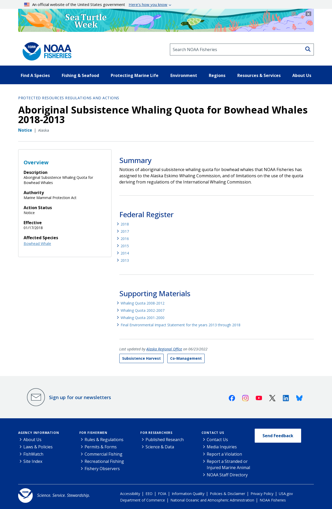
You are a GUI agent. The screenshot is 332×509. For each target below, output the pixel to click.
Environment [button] (183, 75)
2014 (125, 253)
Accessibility (130, 493)
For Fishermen (93, 432)
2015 (125, 245)
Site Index (32, 461)
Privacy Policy (262, 493)
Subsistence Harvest (141, 358)
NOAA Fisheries (273, 500)
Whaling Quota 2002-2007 (142, 310)
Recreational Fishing (104, 461)
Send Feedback (277, 436)
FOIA (162, 493)
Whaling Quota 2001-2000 (142, 317)
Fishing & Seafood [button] (80, 75)
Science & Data (160, 447)
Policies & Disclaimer (227, 493)
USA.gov (286, 493)
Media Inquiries (222, 447)
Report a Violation (224, 454)
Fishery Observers (102, 468)
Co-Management (186, 358)
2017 (125, 231)
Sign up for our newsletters (80, 397)
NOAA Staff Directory (227, 475)
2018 (125, 224)
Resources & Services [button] (259, 75)
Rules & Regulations (104, 439)
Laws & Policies (38, 447)
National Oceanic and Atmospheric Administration (212, 500)
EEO (149, 493)
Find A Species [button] (35, 75)
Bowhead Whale (37, 243)
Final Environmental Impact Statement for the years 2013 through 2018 (180, 324)
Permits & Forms (101, 447)
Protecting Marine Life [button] (134, 75)
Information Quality (188, 493)
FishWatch (33, 454)
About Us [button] (301, 75)
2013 (125, 260)
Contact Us (213, 432)
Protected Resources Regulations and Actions (68, 97)
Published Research (165, 439)
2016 (125, 238)
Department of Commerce (142, 500)
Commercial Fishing (103, 454)
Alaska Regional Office (164, 349)
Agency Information (38, 432)
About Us (32, 439)
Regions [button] (217, 75)
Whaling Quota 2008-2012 (142, 303)
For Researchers (156, 432)
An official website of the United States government (96, 4)
